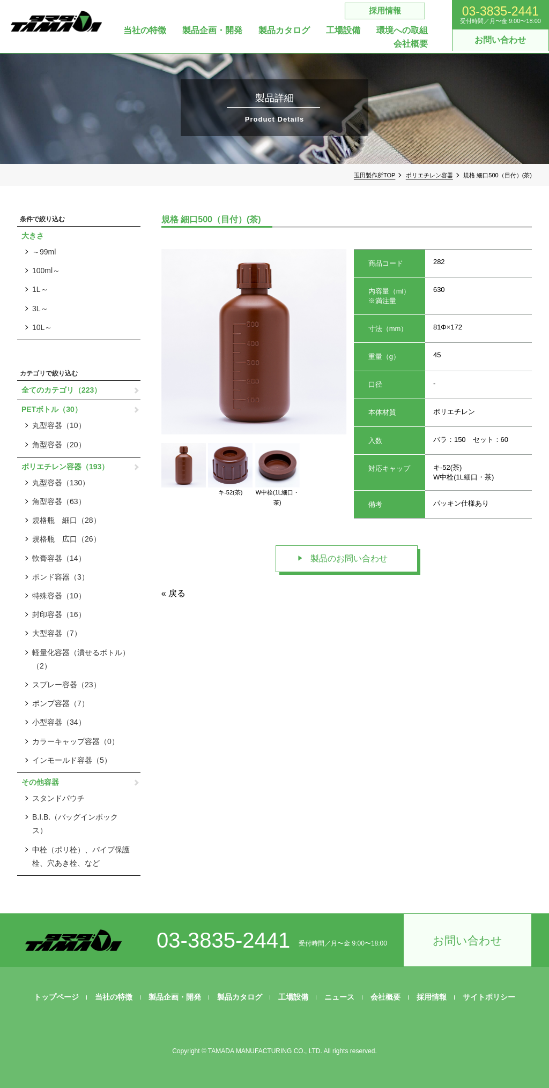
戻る (177, 593)
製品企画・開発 (212, 30)
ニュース (339, 997)
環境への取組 (402, 30)
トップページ (56, 997)
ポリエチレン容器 (429, 175)
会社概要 (411, 44)
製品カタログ (284, 30)
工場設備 (343, 30)
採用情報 (385, 10)
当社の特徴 (144, 30)
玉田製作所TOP (374, 175)
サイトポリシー (489, 997)
